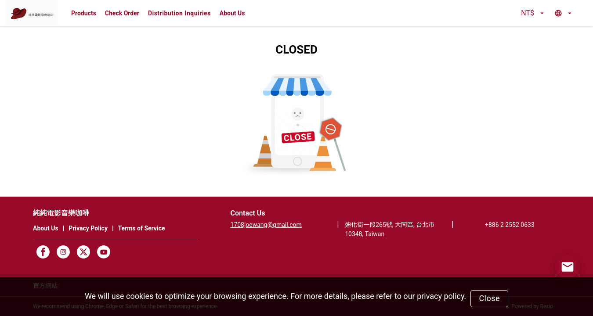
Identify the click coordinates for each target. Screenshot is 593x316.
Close (489, 298)
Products (83, 13)
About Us (232, 13)
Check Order (122, 13)
